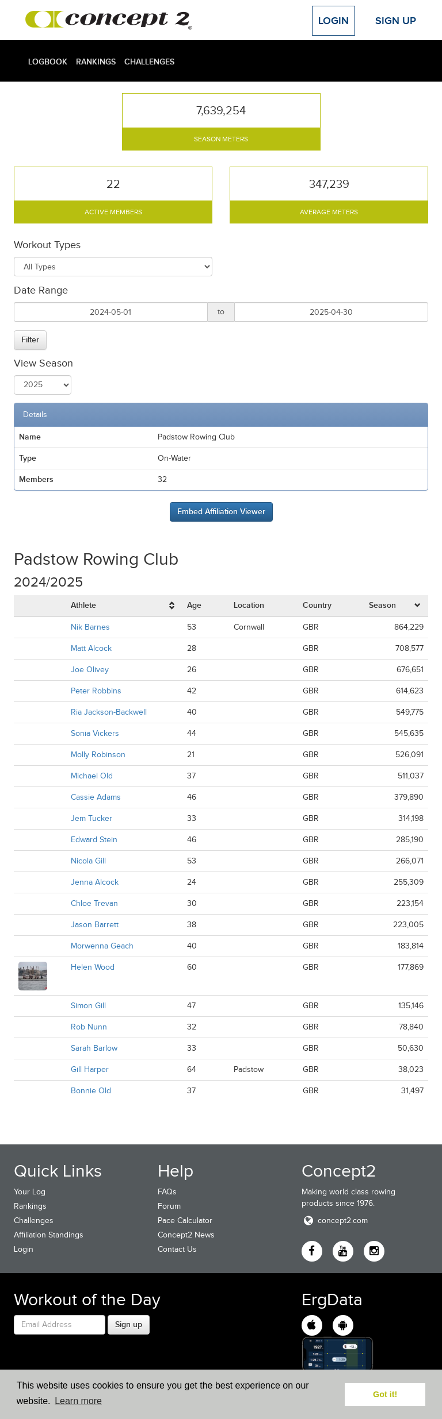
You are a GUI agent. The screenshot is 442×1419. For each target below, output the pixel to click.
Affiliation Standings (48, 1235)
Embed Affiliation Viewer (221, 511)
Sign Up (395, 20)
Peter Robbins (96, 691)
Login (333, 20)
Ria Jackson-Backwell (109, 712)
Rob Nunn (89, 1027)
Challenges (149, 61)
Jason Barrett (95, 924)
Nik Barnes (90, 627)
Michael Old (92, 776)
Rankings (96, 61)
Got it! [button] (385, 1394)
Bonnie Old (91, 1090)
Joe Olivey (90, 669)
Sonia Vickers (95, 733)
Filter (30, 339)
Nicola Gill (88, 861)
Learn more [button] (78, 1401)
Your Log (29, 1191)
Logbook (47, 61)
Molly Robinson (98, 754)
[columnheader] (124, 605)
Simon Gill (88, 1005)
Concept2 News (186, 1235)
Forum (169, 1206)
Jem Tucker (91, 818)
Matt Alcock (91, 648)
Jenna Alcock (95, 882)
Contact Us (177, 1249)
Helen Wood (93, 967)
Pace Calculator (185, 1220)
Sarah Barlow (94, 1048)
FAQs (167, 1191)
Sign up (128, 1324)
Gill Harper (90, 1069)
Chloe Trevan (94, 903)
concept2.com (335, 1220)
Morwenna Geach (102, 946)
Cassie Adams (96, 797)
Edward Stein (94, 839)
